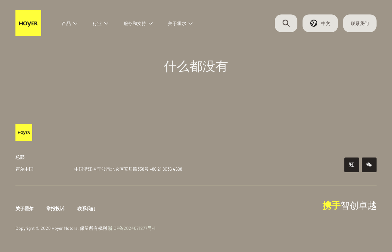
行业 (100, 23)
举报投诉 (55, 208)
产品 (69, 23)
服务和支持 (138, 23)
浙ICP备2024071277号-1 (131, 228)
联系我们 (360, 23)
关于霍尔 (180, 23)
